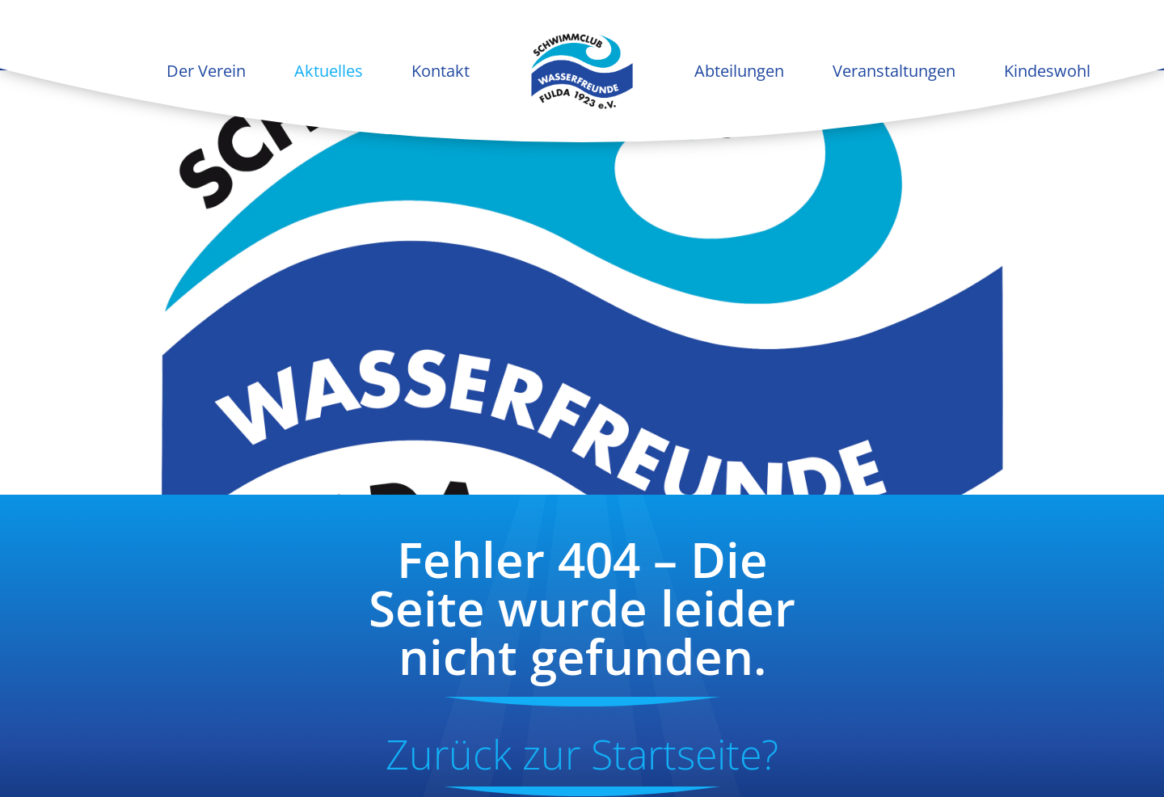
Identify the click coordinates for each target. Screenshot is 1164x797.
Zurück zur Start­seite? (582, 754)
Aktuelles (328, 71)
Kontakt (440, 71)
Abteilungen (739, 71)
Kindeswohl (1047, 71)
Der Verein (206, 71)
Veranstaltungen (894, 71)
